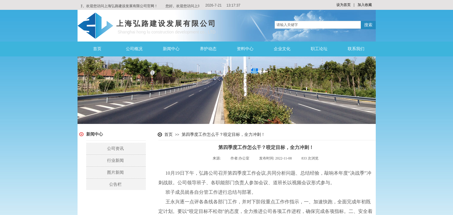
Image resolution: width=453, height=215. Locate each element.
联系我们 (356, 49)
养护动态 (208, 49)
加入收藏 (365, 5)
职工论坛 (319, 49)
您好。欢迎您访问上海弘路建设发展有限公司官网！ (117, 6)
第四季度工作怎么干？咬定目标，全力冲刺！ (223, 134)
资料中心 (245, 49)
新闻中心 (171, 49)
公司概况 (134, 49)
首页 (97, 49)
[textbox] (318, 25)
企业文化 (282, 49)
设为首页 (343, 5)
